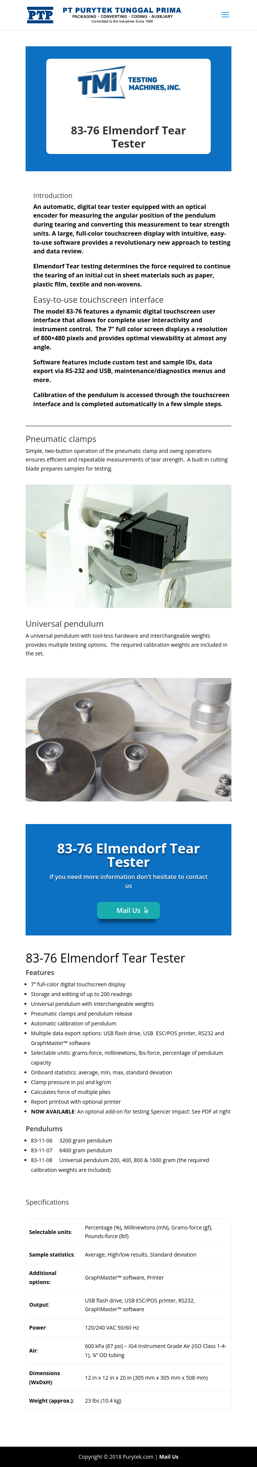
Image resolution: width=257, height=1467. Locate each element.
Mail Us (129, 910)
